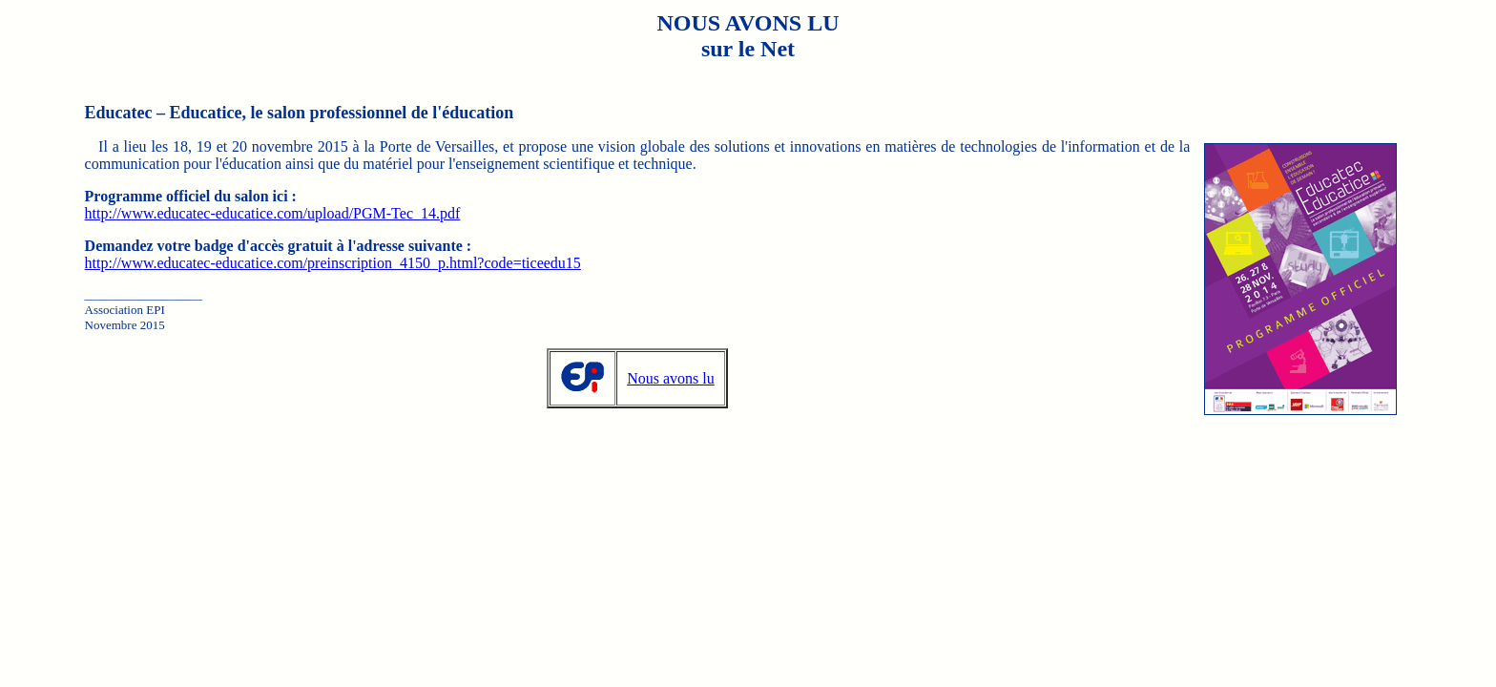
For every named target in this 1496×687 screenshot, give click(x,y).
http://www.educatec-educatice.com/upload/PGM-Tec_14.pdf (273, 213)
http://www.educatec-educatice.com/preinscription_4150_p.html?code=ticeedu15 (333, 263)
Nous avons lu (671, 378)
